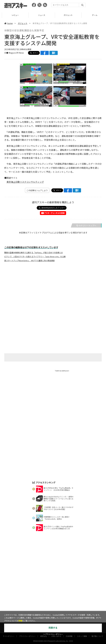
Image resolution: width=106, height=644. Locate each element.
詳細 (20, 621)
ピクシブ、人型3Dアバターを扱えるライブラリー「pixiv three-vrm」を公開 (35, 257)
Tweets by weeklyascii (62, 371)
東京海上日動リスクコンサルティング (25, 181)
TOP (13, 15)
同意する (53, 628)
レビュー (39, 15)
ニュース (66, 15)
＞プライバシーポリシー (53, 634)
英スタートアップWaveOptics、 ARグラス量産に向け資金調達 (29, 261)
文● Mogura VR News (14, 52)
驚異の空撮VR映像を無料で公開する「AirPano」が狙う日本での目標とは (33, 253)
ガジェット (92, 15)
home (8, 23)
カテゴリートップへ (86, 225)
